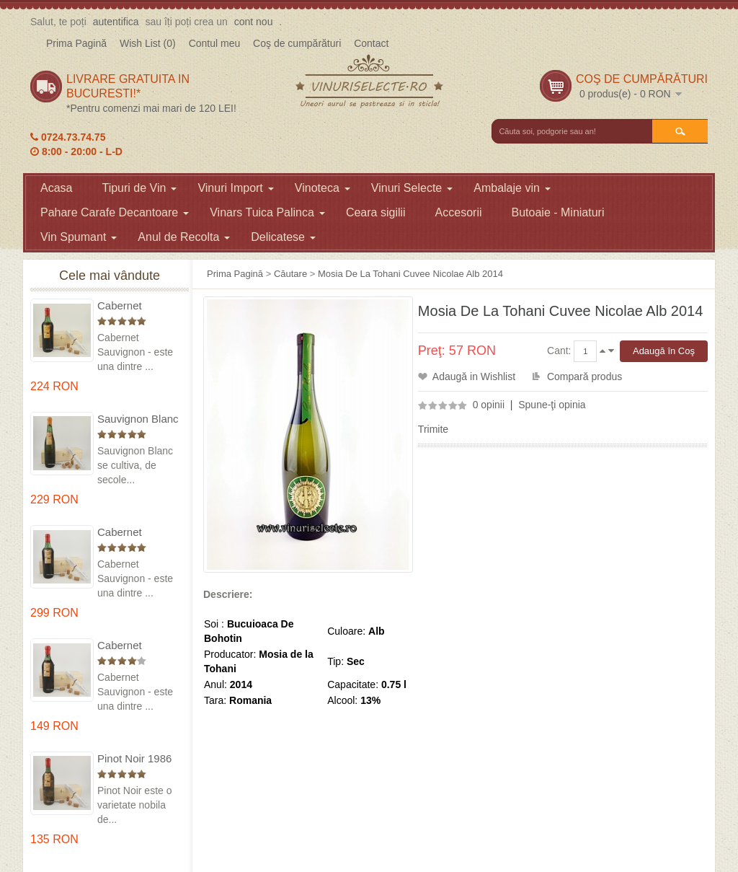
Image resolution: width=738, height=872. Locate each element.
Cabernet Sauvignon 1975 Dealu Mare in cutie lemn (136, 306)
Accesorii (458, 212)
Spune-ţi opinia (551, 404)
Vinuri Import (235, 188)
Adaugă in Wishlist (473, 376)
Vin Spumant (78, 237)
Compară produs (584, 376)
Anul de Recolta (184, 237)
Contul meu (215, 43)
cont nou (253, 21)
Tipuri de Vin (139, 188)
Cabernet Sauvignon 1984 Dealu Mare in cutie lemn (136, 646)
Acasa (56, 188)
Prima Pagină (76, 43)
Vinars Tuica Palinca (267, 212)
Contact (371, 43)
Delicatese (283, 237)
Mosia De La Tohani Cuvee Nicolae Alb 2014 (410, 273)
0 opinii (488, 404)
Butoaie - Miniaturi (558, 212)
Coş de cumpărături (297, 43)
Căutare (290, 273)
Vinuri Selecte (412, 188)
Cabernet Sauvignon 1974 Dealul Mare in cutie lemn (136, 533)
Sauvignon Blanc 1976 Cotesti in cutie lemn (138, 419)
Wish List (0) (148, 43)
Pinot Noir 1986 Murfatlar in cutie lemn (137, 759)
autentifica (116, 21)
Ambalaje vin (512, 188)
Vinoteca (322, 188)
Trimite (433, 429)
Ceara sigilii (376, 212)
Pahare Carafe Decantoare (114, 212)
